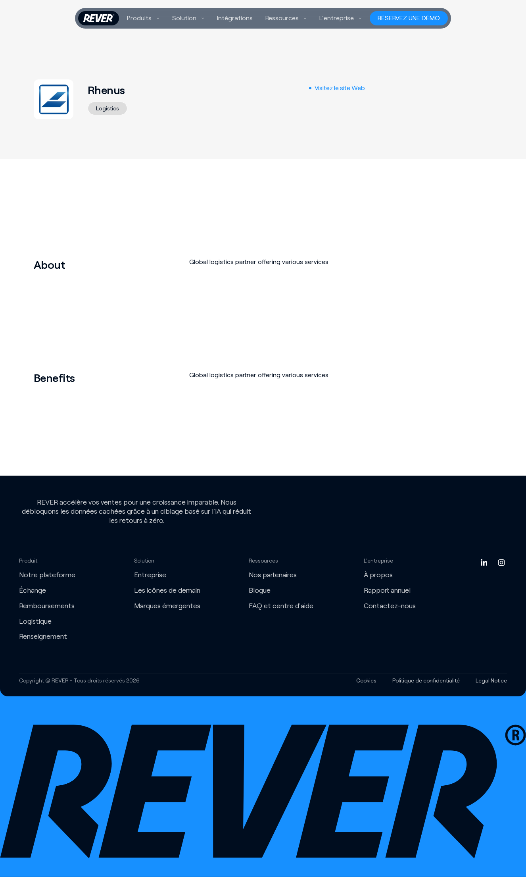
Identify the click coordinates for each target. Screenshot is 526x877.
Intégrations (235, 18)
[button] (143, 18)
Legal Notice (491, 680)
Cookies (366, 680)
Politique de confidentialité (426, 680)
